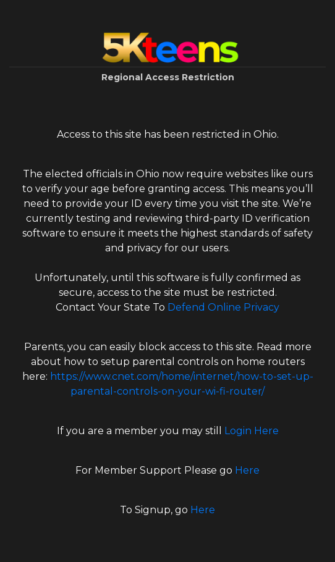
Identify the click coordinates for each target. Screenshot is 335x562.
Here (247, 470)
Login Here (251, 431)
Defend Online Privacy (223, 307)
